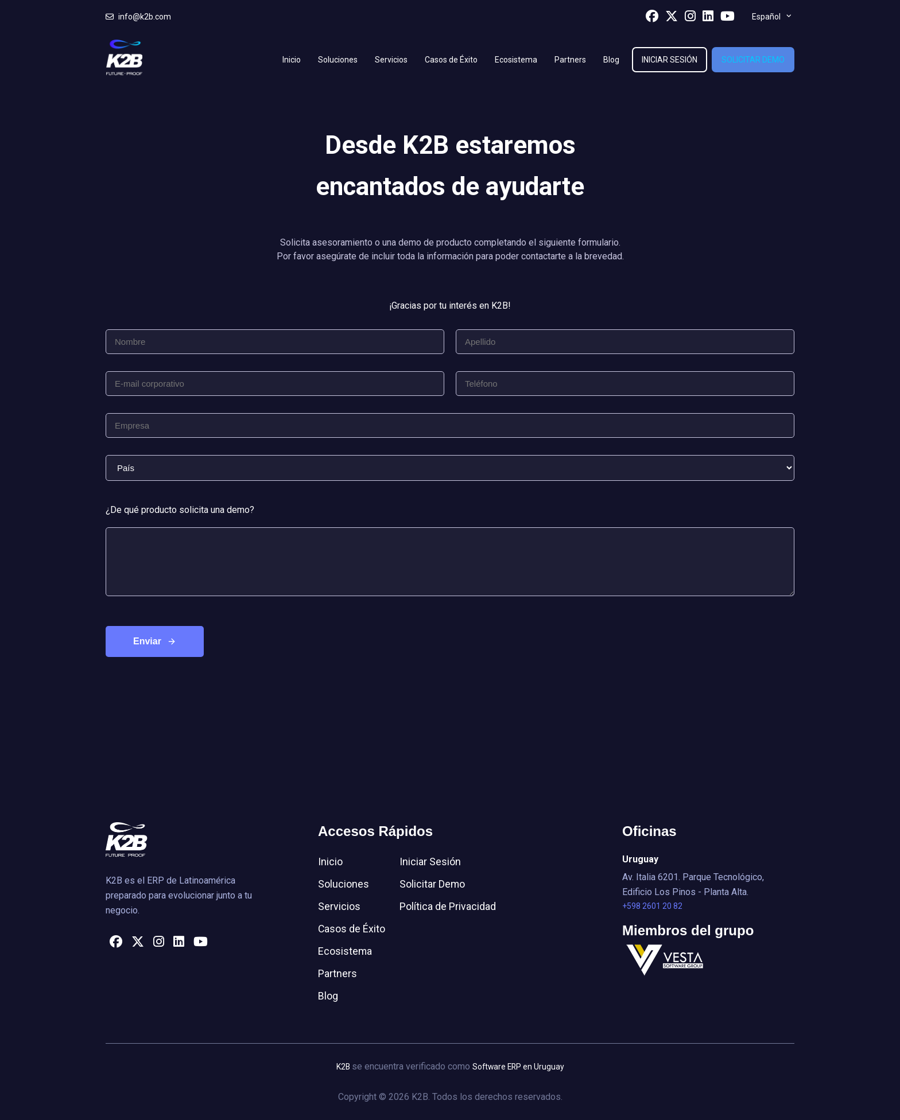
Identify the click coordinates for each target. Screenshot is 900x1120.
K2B (343, 1066)
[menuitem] (772, 17)
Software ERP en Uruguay (518, 1066)
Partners (570, 59)
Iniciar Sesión (669, 59)
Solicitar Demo (753, 59)
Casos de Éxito (451, 59)
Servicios (391, 59)
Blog (611, 59)
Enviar (147, 641)
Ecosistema (516, 59)
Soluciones (338, 59)
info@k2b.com (138, 16)
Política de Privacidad (448, 906)
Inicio (291, 59)
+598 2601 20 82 (652, 906)
